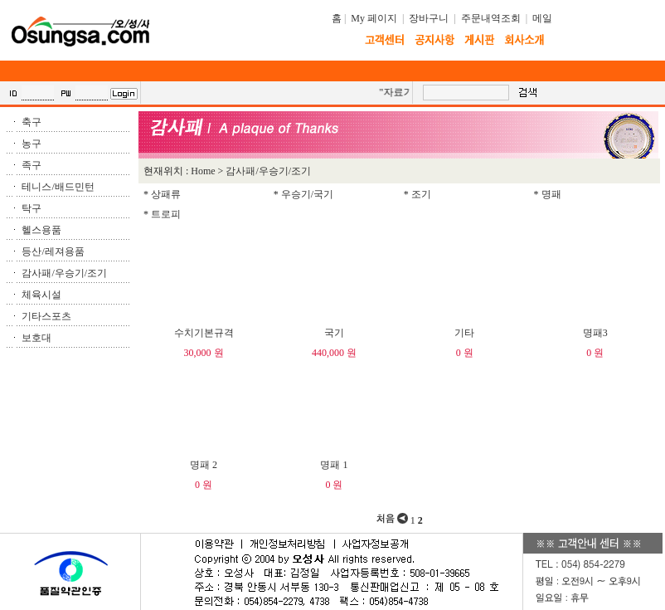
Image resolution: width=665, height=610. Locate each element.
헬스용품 (41, 230)
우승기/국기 (307, 194)
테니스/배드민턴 (58, 187)
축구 (31, 122)
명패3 (595, 333)
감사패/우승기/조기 (64, 273)
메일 (542, 18)
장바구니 (429, 18)
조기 (421, 194)
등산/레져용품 (53, 251)
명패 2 (203, 465)
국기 (334, 333)
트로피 (166, 214)
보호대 (36, 338)
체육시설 (41, 294)
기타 (464, 333)
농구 (31, 143)
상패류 (166, 194)
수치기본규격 (204, 333)
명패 (551, 194)
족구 (31, 165)
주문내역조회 (491, 18)
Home (203, 171)
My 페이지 (374, 18)
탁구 (31, 208)
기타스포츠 (46, 316)
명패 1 (333, 465)
